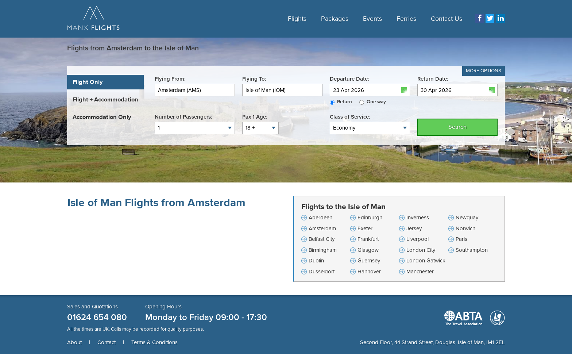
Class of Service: (350, 116)
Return (344, 102)
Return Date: (432, 79)
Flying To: (254, 79)
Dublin (316, 260)
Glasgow (368, 250)
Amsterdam (322, 228)
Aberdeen (320, 217)
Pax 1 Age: (254, 116)
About (74, 342)
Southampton (472, 250)
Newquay (467, 217)
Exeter (365, 228)
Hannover (369, 271)
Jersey (414, 228)
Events (372, 19)
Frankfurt (368, 239)
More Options (483, 71)
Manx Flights (93, 18)
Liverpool (417, 239)
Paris (461, 239)
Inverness (417, 217)
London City (420, 250)
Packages (334, 19)
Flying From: (170, 79)
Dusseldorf (322, 271)
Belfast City (322, 239)
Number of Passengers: (183, 116)
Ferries (406, 19)
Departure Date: (349, 79)
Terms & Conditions (154, 342)
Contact (106, 342)
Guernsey (369, 260)
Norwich (465, 228)
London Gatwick (425, 260)
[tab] (105, 82)
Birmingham (323, 250)
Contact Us (446, 19)
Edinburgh (370, 217)
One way (376, 102)
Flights (297, 19)
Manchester (420, 271)
